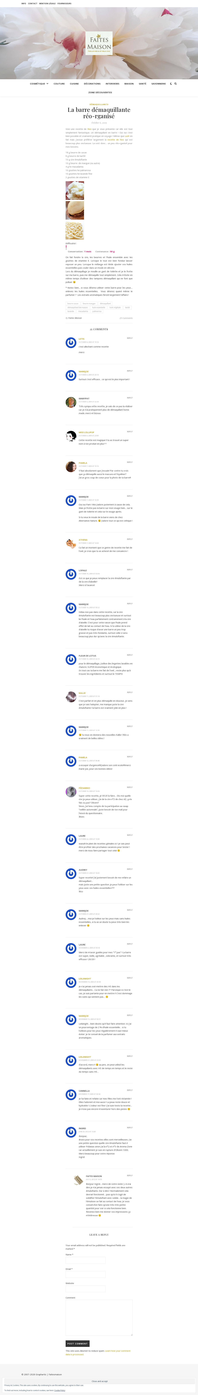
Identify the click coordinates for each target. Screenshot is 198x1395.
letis (81, 338)
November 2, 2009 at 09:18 (89, 948)
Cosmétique (37, 83)
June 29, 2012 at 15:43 (87, 1131)
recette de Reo (116, 139)
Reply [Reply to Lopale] (130, 569)
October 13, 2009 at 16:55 (89, 791)
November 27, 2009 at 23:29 (90, 1060)
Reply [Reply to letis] (130, 338)
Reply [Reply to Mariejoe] (130, 370)
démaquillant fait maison (77, 307)
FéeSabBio (84, 787)
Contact (32, 3)
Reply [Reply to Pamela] (130, 462)
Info (24, 3)
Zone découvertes (100, 92)
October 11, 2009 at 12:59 (89, 730)
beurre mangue (89, 303)
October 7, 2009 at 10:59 (89, 500)
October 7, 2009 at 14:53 (89, 543)
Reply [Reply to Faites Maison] (130, 1175)
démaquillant (105, 303)
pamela (83, 757)
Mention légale (47, 3)
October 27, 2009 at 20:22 (89, 914)
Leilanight (85, 978)
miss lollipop (86, 432)
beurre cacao (72, 303)
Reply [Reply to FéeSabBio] (130, 787)
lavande (70, 311)
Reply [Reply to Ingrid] (130, 1127)
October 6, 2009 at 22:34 (89, 402)
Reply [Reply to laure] (130, 835)
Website (70, 1283)
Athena (83, 539)
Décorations (92, 83)
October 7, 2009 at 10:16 (89, 466)
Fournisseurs (65, 3)
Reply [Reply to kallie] (130, 692)
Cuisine (74, 83)
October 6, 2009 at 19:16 (89, 342)
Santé (142, 83)
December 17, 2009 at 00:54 (89, 1094)
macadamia (83, 311)
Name (69, 1254)
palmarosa (96, 311)
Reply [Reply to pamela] (130, 756)
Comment (70, 1297)
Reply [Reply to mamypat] (130, 397)
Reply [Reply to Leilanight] (130, 978)
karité (127, 307)
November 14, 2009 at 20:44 (90, 982)
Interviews (112, 83)
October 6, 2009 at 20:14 (89, 375)
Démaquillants (99, 104)
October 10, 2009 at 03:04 (89, 573)
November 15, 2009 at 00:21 (90, 1019)
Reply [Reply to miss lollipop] (130, 431)
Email (69, 1268)
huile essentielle (98, 307)
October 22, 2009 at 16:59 (89, 839)
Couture (59, 83)
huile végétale (115, 307)
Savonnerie (158, 83)
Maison (129, 83)
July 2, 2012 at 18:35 (94, 1179)
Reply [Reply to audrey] (130, 869)
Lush (127, 136)
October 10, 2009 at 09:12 (89, 607)
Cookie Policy (59, 1390)
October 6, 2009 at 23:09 (89, 435)
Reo (89, 129)
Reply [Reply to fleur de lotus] (130, 655)
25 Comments (126, 318)
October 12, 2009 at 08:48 (89, 761)
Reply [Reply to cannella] (130, 1090)
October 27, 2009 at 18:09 (89, 873)
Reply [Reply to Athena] (130, 539)
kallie (82, 693)
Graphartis (41, 1374)
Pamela (83, 462)
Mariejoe (84, 371)
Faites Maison (75, 318)
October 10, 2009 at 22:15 (89, 659)
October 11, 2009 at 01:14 (89, 696)
